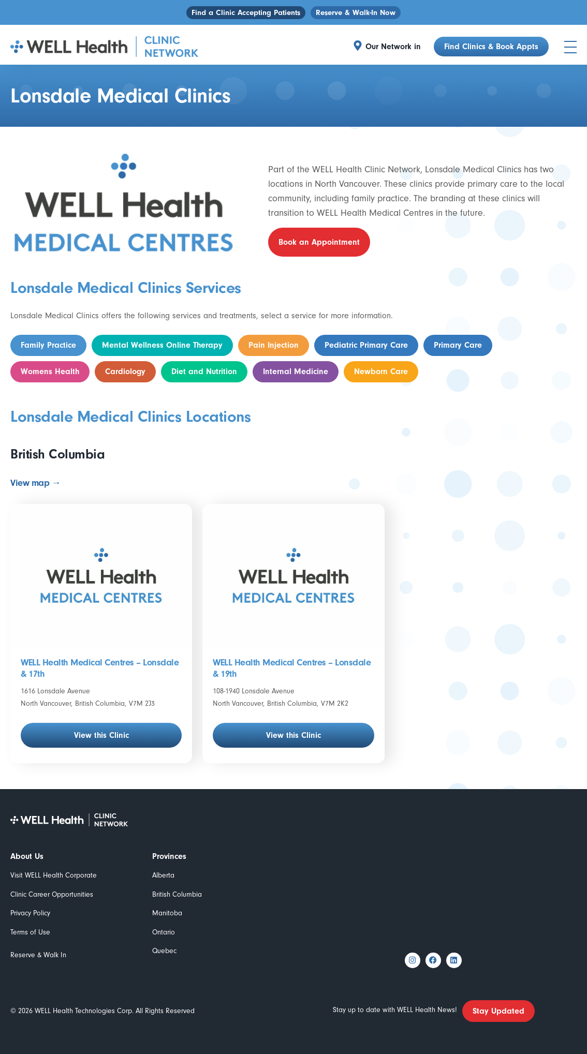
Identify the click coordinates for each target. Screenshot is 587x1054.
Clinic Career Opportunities (51, 894)
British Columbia (177, 894)
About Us (26, 856)
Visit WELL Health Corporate (53, 875)
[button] (396, 47)
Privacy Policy (30, 913)
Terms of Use (30, 932)
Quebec (164, 950)
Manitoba (167, 913)
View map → (35, 483)
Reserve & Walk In (38, 955)
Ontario (163, 932)
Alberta (163, 875)
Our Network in (393, 46)
